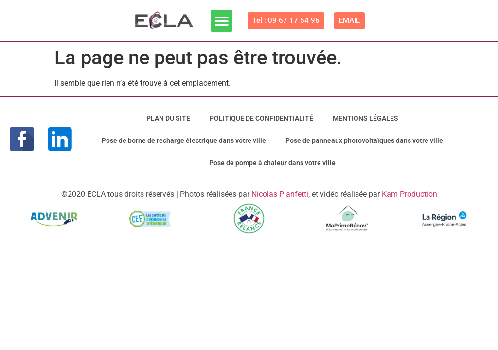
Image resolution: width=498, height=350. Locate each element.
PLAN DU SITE (168, 118)
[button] (221, 21)
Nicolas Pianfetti (279, 194)
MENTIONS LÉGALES (365, 118)
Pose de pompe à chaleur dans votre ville (272, 163)
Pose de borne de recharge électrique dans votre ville (184, 140)
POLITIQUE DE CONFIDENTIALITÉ (261, 118)
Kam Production (409, 194)
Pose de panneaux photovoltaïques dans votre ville (364, 140)
